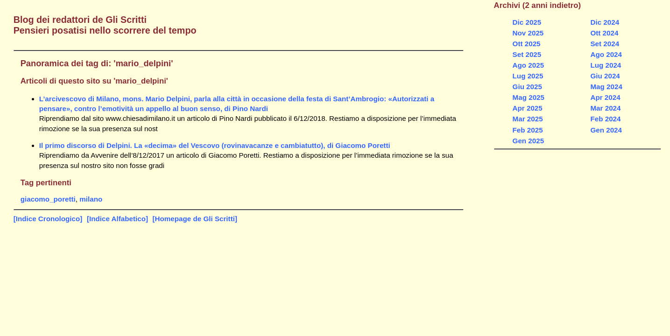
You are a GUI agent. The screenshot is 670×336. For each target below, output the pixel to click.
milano (90, 199)
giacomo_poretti (48, 199)
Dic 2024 (604, 22)
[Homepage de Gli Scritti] (195, 219)
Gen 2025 (528, 141)
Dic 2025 (527, 22)
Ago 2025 (528, 65)
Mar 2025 (528, 119)
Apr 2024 (605, 97)
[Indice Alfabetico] (117, 219)
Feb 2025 (528, 130)
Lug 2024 (605, 65)
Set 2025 (527, 54)
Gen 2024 (606, 130)
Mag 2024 (606, 87)
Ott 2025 (527, 44)
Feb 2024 (605, 119)
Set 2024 (604, 44)
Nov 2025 (528, 33)
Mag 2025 (528, 97)
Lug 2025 (528, 76)
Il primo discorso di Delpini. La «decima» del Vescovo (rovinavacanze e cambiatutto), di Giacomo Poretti (214, 145)
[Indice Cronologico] (48, 219)
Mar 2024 (605, 108)
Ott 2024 (604, 33)
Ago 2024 (606, 54)
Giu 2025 (527, 87)
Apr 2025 (528, 108)
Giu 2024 (605, 76)
